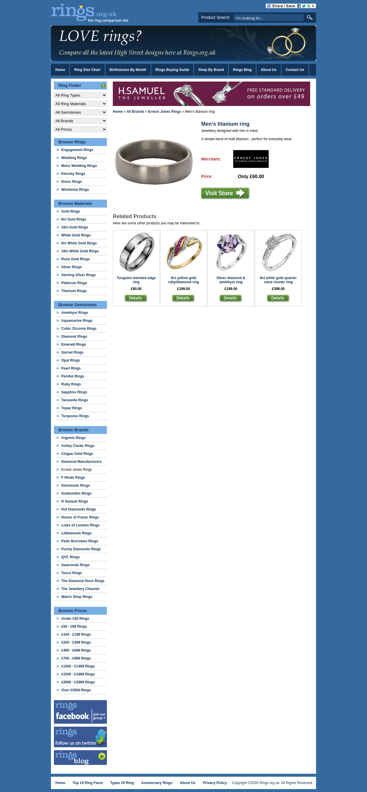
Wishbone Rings (75, 190)
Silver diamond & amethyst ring (230, 280)
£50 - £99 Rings (74, 626)
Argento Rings (73, 438)
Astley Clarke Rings (78, 446)
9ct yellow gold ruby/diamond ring (183, 280)
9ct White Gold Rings (79, 243)
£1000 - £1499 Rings (78, 666)
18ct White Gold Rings (80, 251)
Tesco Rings (71, 573)
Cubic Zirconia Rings (79, 329)
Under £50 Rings (75, 619)
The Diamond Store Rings (83, 581)
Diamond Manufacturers (81, 462)
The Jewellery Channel (80, 589)
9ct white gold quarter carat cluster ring (278, 280)
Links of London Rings (80, 525)
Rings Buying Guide (172, 70)
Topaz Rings (71, 408)
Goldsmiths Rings (76, 493)
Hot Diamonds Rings (78, 509)
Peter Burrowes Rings (79, 541)
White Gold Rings (76, 235)
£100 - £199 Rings (76, 634)
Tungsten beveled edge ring (136, 280)
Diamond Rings (74, 336)
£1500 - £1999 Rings (78, 674)
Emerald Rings (73, 344)
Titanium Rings (74, 291)
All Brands (135, 112)
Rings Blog (242, 70)
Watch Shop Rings (76, 597)
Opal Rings (70, 360)
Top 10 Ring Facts (87, 783)
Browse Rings (72, 142)
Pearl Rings (71, 368)
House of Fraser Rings (80, 517)
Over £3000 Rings (76, 690)
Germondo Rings (75, 485)
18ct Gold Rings (74, 227)
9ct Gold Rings (73, 219)
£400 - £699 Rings (76, 650)
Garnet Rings (72, 352)
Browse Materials (75, 203)
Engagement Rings (77, 150)
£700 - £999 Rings (76, 658)
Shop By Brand (211, 70)
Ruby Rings (71, 384)
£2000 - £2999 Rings (78, 682)
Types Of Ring (122, 783)
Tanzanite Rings (74, 400)
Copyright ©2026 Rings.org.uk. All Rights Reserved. (272, 783)
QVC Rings (70, 557)
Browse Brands (73, 430)
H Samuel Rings (74, 501)
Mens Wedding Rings (79, 166)
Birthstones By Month (128, 70)
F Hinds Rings (73, 477)
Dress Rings (71, 182)
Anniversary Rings (156, 783)
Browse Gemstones (77, 304)
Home (60, 70)
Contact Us (295, 70)
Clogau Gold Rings (77, 454)
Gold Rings (70, 211)
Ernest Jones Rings (164, 112)
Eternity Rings (73, 174)
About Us (268, 70)
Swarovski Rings (75, 565)
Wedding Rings (74, 158)
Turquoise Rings (75, 416)
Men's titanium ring (225, 124)
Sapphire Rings (74, 392)
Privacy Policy (215, 783)
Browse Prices (72, 610)
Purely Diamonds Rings (81, 549)
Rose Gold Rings (75, 259)
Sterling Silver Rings (78, 275)
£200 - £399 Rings (76, 642)
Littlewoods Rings (76, 533)
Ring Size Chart (87, 70)
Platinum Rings (74, 283)
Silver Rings (71, 267)
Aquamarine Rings (76, 321)
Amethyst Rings (74, 313)
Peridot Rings (72, 376)
